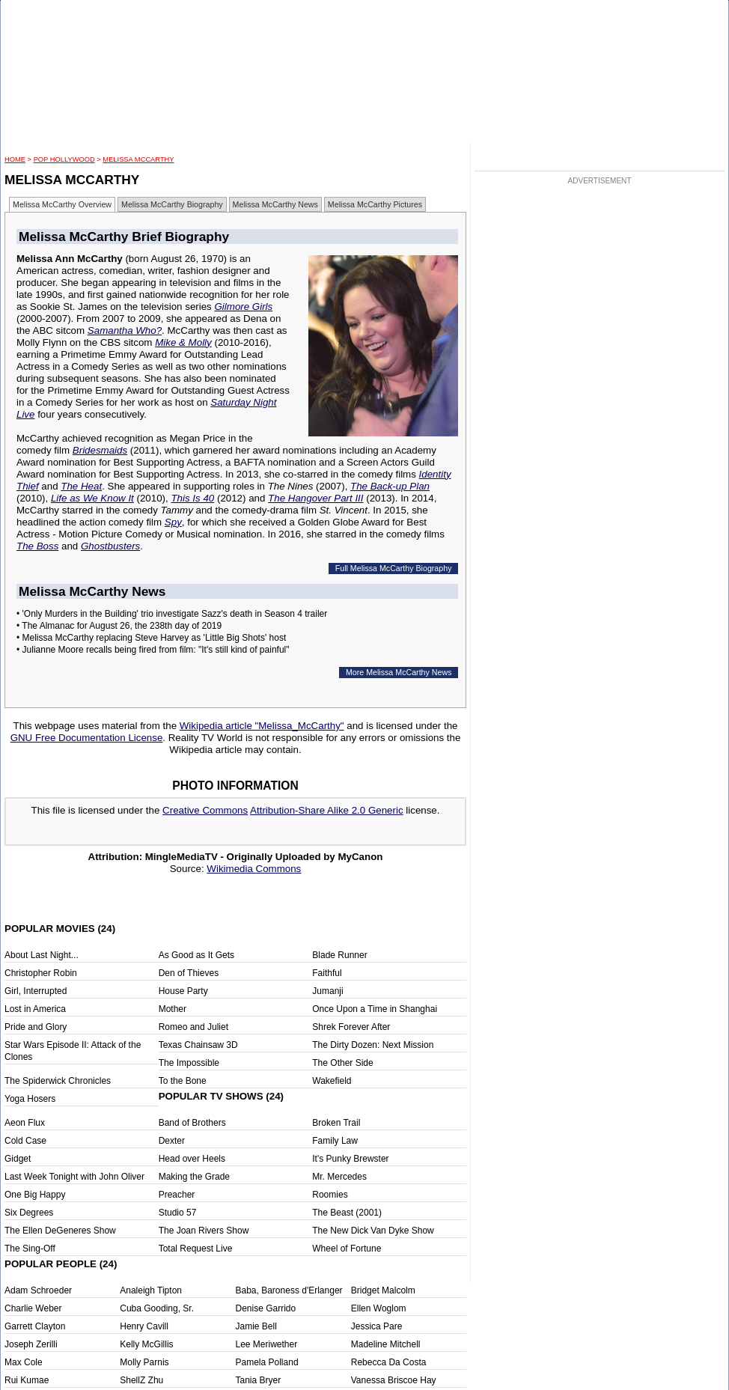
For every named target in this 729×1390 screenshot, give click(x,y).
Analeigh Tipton (151, 1290)
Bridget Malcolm (383, 1290)
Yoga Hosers (29, 1099)
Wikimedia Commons (254, 868)
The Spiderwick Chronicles (57, 1081)
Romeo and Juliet (193, 1027)
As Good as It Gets (196, 955)
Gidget (17, 1158)
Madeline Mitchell (386, 1344)
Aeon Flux (24, 1123)
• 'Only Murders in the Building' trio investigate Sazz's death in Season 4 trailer (171, 614)
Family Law (335, 1141)
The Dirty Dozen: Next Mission (372, 1045)
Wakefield (331, 1081)
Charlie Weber (32, 1308)
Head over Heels (192, 1158)
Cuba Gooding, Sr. (157, 1308)
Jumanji (327, 991)
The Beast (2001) (347, 1212)
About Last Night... (41, 955)
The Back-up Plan (390, 486)
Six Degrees (28, 1212)
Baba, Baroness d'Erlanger (289, 1290)
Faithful (326, 973)
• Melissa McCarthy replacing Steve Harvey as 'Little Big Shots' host (151, 637)
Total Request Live (196, 1248)
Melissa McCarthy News (275, 204)
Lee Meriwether (267, 1344)
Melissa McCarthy (138, 159)
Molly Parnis (144, 1362)
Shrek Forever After (351, 1027)
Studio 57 (178, 1212)
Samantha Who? (125, 330)
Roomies (329, 1194)
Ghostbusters (110, 546)
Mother (172, 1009)
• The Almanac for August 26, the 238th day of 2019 (119, 626)
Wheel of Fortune (346, 1248)
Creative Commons (205, 810)
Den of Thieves (189, 973)
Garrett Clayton (34, 1326)
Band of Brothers (192, 1123)
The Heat (81, 486)
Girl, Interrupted (35, 991)
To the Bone (183, 1081)
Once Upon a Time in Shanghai (374, 1009)
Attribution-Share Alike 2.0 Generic (326, 810)
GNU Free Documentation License (86, 737)
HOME (14, 159)
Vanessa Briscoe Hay (393, 1380)
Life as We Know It (92, 498)
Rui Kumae (26, 1380)
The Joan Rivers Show (204, 1230)
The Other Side (342, 1063)
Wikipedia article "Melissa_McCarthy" (262, 725)
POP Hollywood (64, 159)
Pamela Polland (267, 1362)
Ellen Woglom (378, 1308)
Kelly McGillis (146, 1344)
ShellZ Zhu (141, 1380)
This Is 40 (192, 498)
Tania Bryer (258, 1380)
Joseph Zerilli (31, 1344)
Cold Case (25, 1141)
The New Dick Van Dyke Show (373, 1230)
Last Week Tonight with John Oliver (74, 1176)
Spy (173, 522)
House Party (183, 991)
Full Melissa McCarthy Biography (393, 568)
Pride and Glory (35, 1027)
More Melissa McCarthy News (399, 672)
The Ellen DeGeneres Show (60, 1230)
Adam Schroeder (38, 1290)
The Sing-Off (29, 1248)
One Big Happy (34, 1194)
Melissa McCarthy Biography (172, 204)
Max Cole (23, 1362)
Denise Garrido (266, 1308)
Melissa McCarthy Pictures (375, 204)
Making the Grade (194, 1176)
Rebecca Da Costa (389, 1362)
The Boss (37, 546)
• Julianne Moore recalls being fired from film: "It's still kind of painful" (153, 649)
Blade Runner (339, 955)
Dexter (172, 1141)
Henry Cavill (144, 1326)
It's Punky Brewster (350, 1158)
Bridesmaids (100, 450)
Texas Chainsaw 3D (198, 1045)
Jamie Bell (256, 1326)
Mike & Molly (183, 342)
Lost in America (35, 1009)
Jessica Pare (377, 1326)
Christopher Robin (40, 973)
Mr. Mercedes (339, 1176)
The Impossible (189, 1063)
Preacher (177, 1194)
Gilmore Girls (243, 306)
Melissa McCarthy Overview (62, 204)
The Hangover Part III (315, 498)
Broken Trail (336, 1123)
